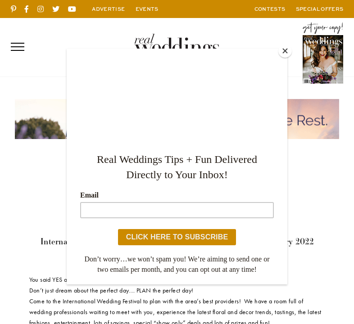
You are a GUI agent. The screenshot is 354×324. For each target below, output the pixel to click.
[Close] (285, 51)
